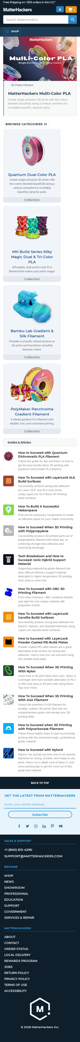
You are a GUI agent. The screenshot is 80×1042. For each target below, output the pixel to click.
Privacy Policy (17, 979)
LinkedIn (44, 826)
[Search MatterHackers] (72, 19)
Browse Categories (26, 124)
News (9, 882)
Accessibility (15, 991)
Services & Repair (19, 918)
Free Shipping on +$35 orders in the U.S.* (29, 2)
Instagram (36, 826)
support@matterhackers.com (33, 856)
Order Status (16, 949)
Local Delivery (17, 955)
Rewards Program (20, 961)
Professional (16, 894)
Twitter (27, 826)
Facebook (19, 826)
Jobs (8, 967)
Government (15, 912)
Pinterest (52, 826)
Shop (8, 876)
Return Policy (16, 973)
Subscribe (40, 815)
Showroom (14, 888)
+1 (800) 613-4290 (18, 850)
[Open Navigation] (12, 31)
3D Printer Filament (22, 85)
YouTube (61, 826)
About (9, 937)
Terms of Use (15, 985)
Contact (11, 943)
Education (13, 900)
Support (11, 906)
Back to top (40, 782)
